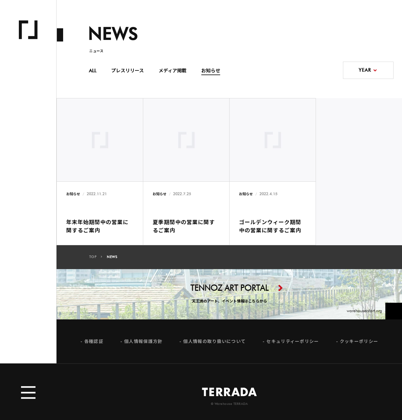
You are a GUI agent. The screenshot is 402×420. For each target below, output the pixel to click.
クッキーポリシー (359, 343)
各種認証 (93, 343)
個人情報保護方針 (143, 343)
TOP (93, 259)
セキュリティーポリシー (292, 343)
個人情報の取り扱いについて (214, 343)
